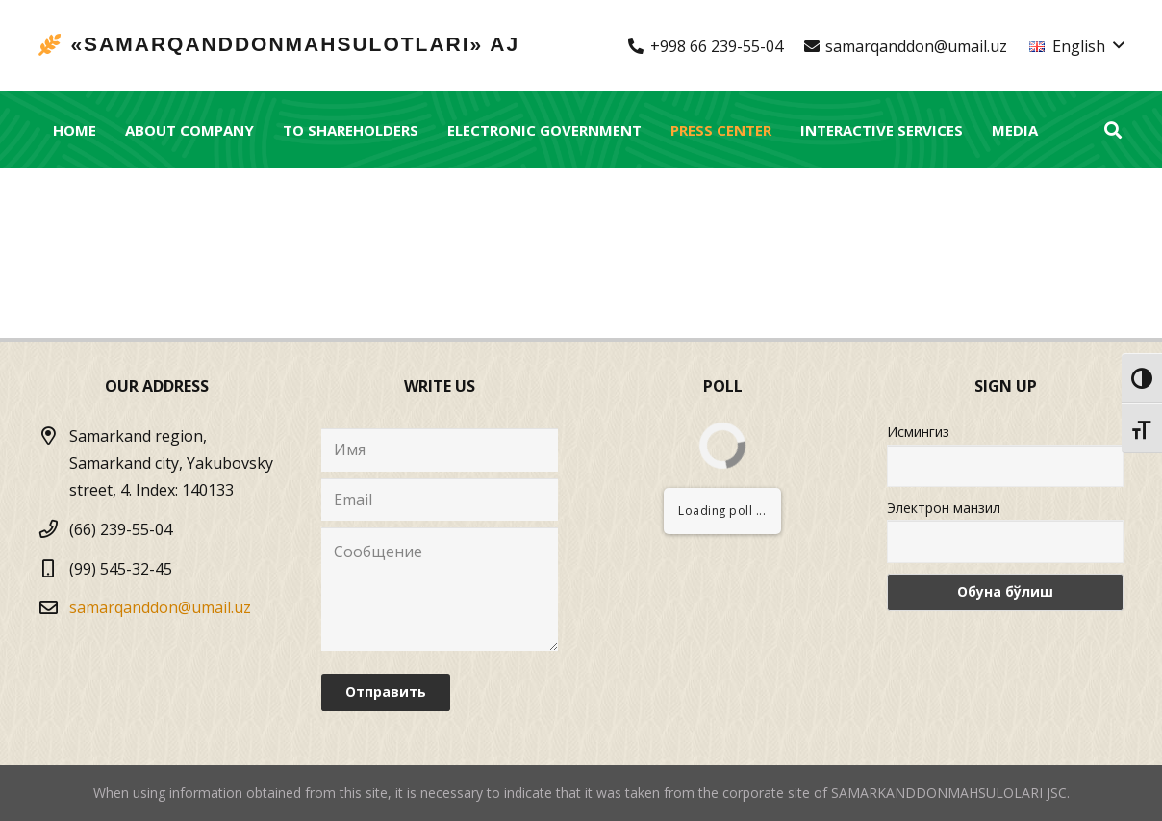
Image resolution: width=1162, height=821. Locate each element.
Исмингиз (918, 432)
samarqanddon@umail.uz (160, 607)
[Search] (1113, 130)
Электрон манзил (943, 508)
